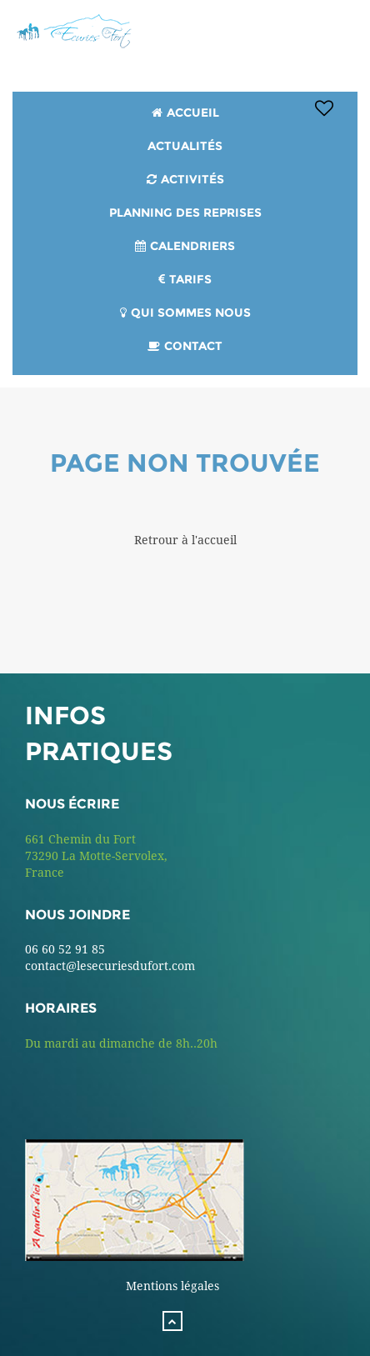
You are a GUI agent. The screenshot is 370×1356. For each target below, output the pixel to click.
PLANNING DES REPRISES (185, 212)
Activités (192, 179)
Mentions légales (172, 1286)
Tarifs (190, 279)
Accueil (193, 112)
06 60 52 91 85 (65, 949)
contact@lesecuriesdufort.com (110, 966)
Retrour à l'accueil (185, 540)
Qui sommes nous (191, 312)
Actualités (185, 145)
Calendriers (192, 245)
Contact (193, 345)
